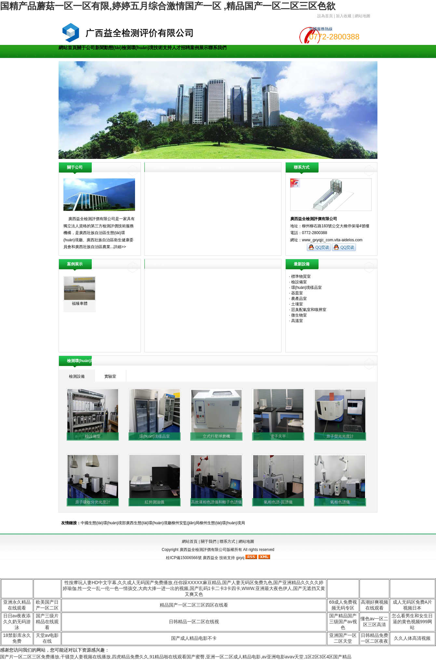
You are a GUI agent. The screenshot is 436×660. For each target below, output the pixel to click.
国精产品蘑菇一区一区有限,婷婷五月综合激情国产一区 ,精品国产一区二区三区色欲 (167, 6)
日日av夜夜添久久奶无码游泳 (17, 621)
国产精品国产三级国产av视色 (343, 621)
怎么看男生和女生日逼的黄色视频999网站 (412, 621)
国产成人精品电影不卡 (194, 638)
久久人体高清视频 (412, 638)
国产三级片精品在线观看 (47, 621)
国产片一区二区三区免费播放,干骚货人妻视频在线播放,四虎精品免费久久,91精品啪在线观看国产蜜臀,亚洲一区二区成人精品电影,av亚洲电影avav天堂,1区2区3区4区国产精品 (175, 656)
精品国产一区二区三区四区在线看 (194, 605)
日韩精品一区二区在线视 (194, 621)
